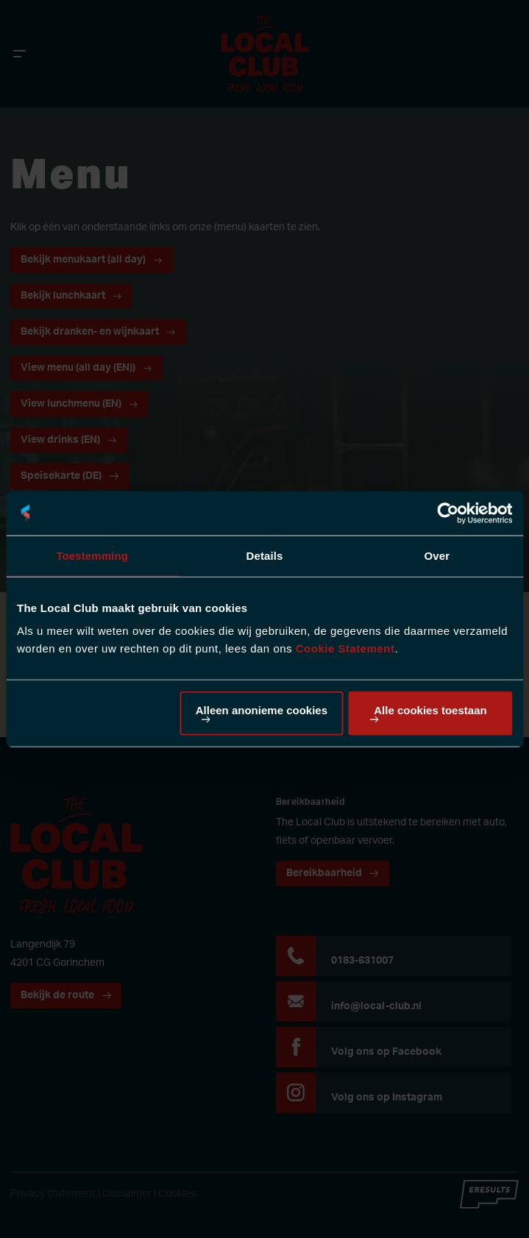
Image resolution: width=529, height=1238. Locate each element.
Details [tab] (264, 555)
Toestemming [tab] (92, 555)
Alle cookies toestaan (430, 710)
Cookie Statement (345, 648)
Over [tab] (437, 555)
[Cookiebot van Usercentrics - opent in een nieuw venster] (447, 513)
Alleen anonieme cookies (261, 710)
